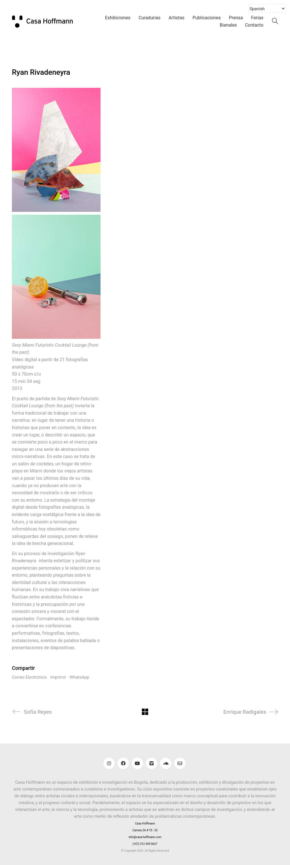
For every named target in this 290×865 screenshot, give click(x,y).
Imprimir (58, 677)
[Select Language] (267, 8)
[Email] (179, 763)
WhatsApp (79, 677)
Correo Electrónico (29, 677)
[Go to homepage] (46, 21)
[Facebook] (123, 763)
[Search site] (275, 22)
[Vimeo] (151, 763)
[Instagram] (109, 763)
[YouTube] (137, 763)
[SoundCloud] (165, 763)
